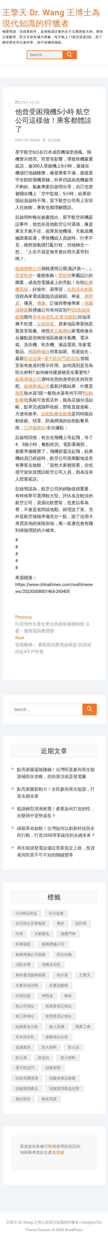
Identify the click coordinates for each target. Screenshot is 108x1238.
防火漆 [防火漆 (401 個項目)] (21, 1058)
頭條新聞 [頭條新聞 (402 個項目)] (53, 1068)
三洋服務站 (35, 427)
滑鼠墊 (64, 275)
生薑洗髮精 (66, 317)
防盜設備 (32, 358)
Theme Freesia (37, 1230)
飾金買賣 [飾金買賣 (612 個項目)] (49, 1099)
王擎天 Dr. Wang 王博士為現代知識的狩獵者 (51, 18)
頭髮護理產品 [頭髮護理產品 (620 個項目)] (27, 1088)
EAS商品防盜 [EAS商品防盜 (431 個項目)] (26, 913)
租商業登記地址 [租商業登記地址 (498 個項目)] (59, 1006)
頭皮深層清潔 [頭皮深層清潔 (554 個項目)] (27, 1078)
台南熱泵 (45, 324)
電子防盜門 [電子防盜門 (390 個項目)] (25, 1068)
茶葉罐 (58, 1152)
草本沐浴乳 (43, 317)
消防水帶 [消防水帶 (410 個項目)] (23, 964)
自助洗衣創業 (80, 289)
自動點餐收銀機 (56, 414)
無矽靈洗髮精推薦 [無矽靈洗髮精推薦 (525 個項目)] (31, 975)
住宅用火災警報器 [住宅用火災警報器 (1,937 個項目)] (31, 923)
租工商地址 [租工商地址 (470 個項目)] (25, 1016)
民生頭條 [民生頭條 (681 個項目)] (64, 954)
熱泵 (19, 393)
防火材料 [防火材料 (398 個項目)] (49, 1047)
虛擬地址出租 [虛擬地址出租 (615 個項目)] (57, 1037)
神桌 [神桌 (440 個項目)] (68, 996)
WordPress (74, 1230)
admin (34, 140)
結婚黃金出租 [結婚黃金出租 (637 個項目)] (27, 1026)
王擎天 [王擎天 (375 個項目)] (84, 975)
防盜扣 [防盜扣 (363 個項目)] (43, 1058)
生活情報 (54, 140)
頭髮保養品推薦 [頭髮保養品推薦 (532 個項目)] (62, 1078)
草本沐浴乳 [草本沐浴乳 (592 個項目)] (25, 1037)
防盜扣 (73, 358)
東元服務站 (60, 330)
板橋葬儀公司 (37, 386)
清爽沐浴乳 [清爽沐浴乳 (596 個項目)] (51, 964)
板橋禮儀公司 (28, 379)
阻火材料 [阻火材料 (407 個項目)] (67, 1058)
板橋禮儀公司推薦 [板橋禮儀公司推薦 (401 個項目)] (31, 954)
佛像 (41, 303)
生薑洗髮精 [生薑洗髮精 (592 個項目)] (58, 985)
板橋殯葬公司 (28, 268)
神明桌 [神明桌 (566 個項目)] (47, 996)
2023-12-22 (27, 102)
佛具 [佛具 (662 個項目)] (60, 923)
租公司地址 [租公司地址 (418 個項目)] (25, 1006)
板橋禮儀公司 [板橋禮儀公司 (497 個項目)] (53, 944)
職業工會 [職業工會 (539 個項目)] (82, 1026)
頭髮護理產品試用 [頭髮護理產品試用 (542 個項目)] (64, 1088)
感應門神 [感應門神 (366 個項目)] (67, 934)
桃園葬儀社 (39, 351)
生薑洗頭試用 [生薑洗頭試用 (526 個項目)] (27, 985)
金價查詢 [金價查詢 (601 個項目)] (23, 1047)
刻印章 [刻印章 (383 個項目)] (81, 923)
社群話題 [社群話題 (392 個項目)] (23, 996)
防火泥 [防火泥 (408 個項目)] (73, 1047)
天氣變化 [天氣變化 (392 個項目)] (41, 934)
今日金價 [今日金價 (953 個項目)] (55, 913)
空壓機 (50, 1146)
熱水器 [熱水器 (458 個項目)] (62, 975)
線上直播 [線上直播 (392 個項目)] (56, 1026)
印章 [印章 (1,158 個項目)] (19, 934)
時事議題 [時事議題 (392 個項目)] (23, 944)
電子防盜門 (55, 358)
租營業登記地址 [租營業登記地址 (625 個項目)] (59, 1016)
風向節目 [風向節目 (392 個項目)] (23, 1099)
